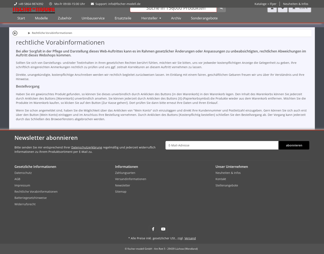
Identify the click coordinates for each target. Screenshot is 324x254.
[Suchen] (173, 14)
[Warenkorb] (300, 14)
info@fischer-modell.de (124, 4)
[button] (272, 14)
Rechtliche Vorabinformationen (36, 191)
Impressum (22, 185)
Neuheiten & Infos (295, 4)
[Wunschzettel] (282, 14)
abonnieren (294, 145)
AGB (17, 179)
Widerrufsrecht (25, 204)
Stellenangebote (227, 185)
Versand (190, 238)
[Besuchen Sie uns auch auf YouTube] (163, 229)
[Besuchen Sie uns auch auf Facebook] (153, 229)
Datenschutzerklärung (86, 147)
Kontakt (221, 179)
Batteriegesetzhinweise (30, 198)
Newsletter (122, 185)
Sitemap (120, 191)
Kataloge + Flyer (265, 4)
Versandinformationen (130, 179)
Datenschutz (23, 173)
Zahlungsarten (125, 173)
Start (21, 24)
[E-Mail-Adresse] (222, 145)
